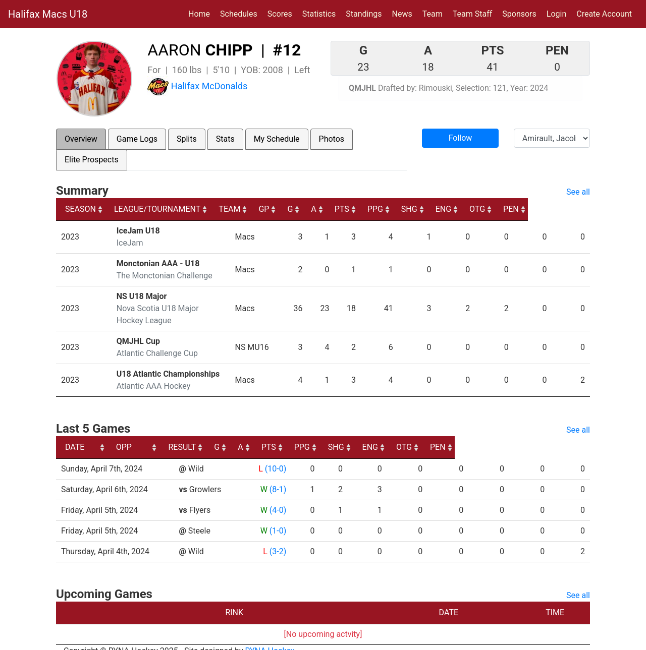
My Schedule (277, 139)
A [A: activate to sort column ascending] (369, 209)
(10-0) (274, 456)
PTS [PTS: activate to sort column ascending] (398, 209)
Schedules (238, 14)
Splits (187, 139)
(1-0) (276, 518)
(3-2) (276, 539)
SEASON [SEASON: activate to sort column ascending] (80, 209)
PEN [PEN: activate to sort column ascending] (573, 209)
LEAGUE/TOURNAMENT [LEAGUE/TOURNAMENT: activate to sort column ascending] (159, 209)
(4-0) (276, 498)
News (402, 14)
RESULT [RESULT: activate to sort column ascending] (267, 435)
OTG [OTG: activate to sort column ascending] (538, 209)
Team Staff (473, 14)
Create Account (604, 14)
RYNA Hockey (270, 638)
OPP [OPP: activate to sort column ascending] (189, 435)
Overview (81, 139)
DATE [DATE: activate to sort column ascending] (74, 435)
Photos (332, 139)
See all (578, 192)
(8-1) (276, 477)
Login (556, 14)
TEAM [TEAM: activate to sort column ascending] (277, 209)
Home (199, 14)
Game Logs (137, 139)
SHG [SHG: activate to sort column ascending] (468, 209)
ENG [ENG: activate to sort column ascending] (503, 209)
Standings (364, 14)
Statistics (321, 13)
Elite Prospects (92, 159)
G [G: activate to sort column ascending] (345, 209)
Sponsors (519, 14)
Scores (281, 13)
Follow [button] (460, 138)
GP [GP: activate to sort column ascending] (318, 209)
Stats (225, 139)
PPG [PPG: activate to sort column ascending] (433, 209)
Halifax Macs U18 (47, 14)
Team (432, 14)
